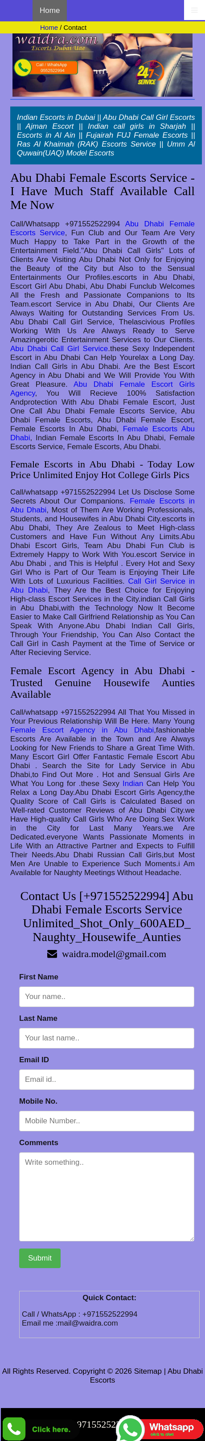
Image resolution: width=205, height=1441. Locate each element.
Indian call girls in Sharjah (137, 126)
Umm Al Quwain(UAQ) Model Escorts (106, 148)
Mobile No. (38, 1101)
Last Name (38, 1018)
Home (50, 10)
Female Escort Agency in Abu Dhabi (82, 730)
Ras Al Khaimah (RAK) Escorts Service (86, 144)
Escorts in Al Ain (46, 135)
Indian (133, 783)
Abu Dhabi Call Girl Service (59, 348)
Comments (38, 1142)
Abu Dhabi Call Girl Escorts (149, 117)
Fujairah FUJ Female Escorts (137, 135)
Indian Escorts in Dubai (56, 117)
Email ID (34, 1060)
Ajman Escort (50, 126)
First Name (38, 977)
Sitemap (148, 1371)
